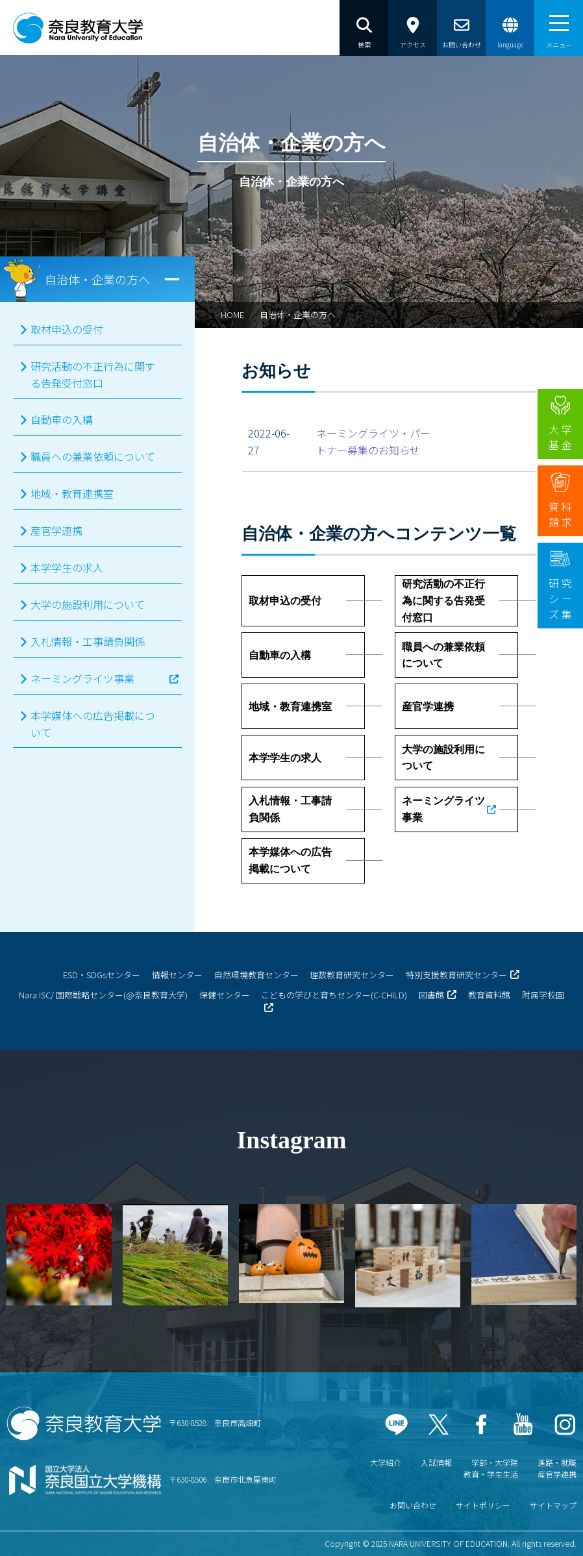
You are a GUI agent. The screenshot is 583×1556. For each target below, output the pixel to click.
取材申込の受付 (67, 329)
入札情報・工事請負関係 (88, 641)
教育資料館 (489, 995)
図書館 (431, 995)
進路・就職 (557, 1462)
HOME (232, 314)
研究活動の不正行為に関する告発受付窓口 (93, 374)
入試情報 (436, 1462)
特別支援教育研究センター (456, 975)
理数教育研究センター (352, 975)
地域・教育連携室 (72, 493)
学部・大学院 (494, 1462)
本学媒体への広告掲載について (93, 724)
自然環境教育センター (256, 975)
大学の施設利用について (88, 604)
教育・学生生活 (491, 1473)
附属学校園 (543, 995)
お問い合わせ (413, 1505)
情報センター (177, 975)
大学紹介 (385, 1462)
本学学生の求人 (67, 567)
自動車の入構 (62, 419)
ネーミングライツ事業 (82, 678)
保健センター (224, 995)
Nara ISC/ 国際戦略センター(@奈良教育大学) (103, 995)
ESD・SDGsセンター (101, 975)
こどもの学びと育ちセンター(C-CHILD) (334, 995)
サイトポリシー (483, 1505)
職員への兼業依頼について (93, 456)
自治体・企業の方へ (298, 314)
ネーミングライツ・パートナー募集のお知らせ (373, 441)
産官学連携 (56, 530)
